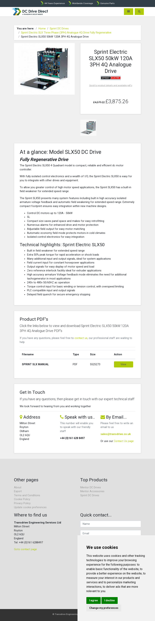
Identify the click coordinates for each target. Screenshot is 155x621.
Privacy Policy (22, 503)
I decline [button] (109, 600)
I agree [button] (93, 600)
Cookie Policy (22, 499)
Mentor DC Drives (90, 487)
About (17, 487)
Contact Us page (124, 441)
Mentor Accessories (92, 491)
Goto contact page (25, 549)
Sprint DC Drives (59, 28)
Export (18, 491)
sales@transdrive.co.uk (116, 434)
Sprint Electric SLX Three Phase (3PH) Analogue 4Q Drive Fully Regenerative (66, 32)
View (123, 364)
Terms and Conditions (27, 495)
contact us (81, 338)
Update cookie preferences (30, 507)
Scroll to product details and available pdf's (110, 85)
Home (42, 28)
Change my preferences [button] (103, 607)
